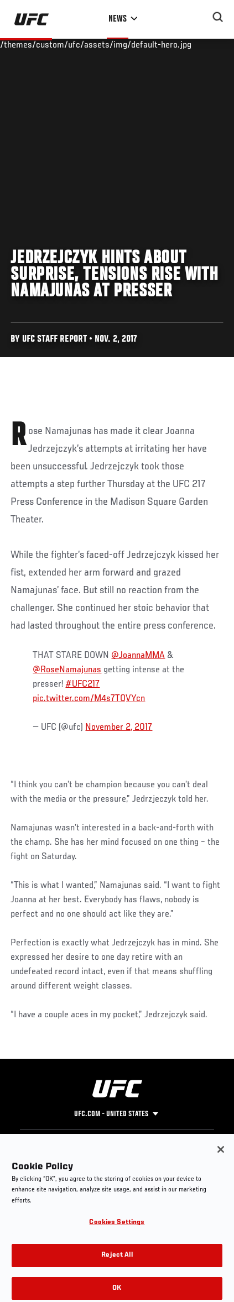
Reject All (116, 1263)
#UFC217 (82, 684)
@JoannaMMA (138, 656)
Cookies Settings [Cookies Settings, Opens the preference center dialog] (116, 1231)
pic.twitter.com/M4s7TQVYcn (89, 699)
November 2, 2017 (118, 728)
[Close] (221, 1158)
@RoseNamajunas (67, 670)
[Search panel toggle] (218, 17)
